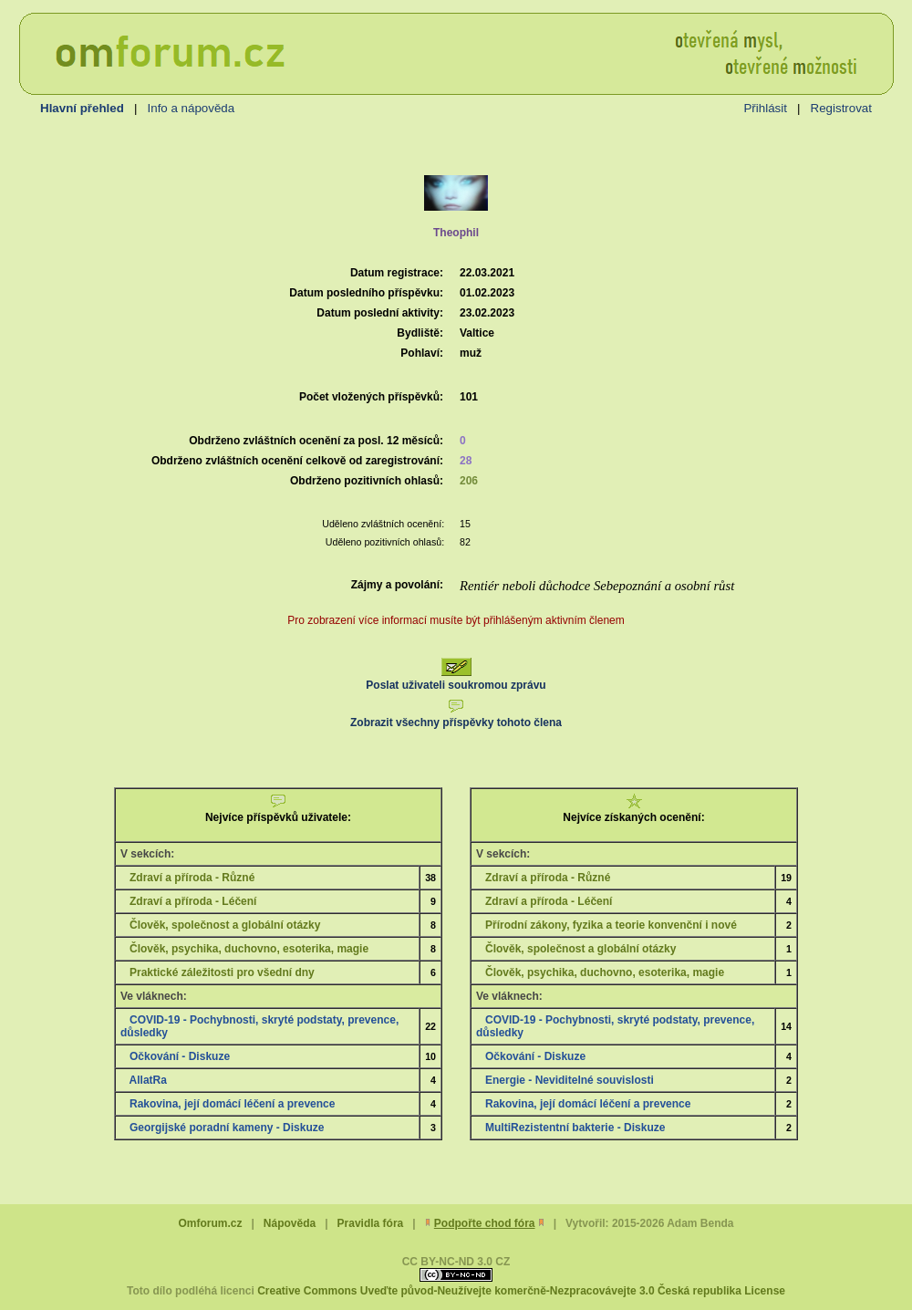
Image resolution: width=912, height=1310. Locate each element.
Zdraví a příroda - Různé (192, 877)
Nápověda (290, 1223)
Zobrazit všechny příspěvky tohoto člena (456, 716)
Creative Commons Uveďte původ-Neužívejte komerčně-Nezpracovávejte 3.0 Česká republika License (521, 1290)
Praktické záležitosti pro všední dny (222, 972)
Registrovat (841, 108)
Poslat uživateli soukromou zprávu (455, 678)
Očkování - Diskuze (180, 1056)
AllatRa (148, 1080)
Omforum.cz (210, 1223)
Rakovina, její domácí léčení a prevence (232, 1103)
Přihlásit (764, 108)
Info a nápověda (191, 108)
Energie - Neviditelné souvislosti (569, 1080)
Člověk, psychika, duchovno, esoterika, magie (249, 948)
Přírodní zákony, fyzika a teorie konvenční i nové (611, 925)
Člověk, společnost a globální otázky (225, 925)
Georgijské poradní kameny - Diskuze (227, 1127)
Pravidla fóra (370, 1223)
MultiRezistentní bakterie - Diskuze (575, 1127)
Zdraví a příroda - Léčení (193, 901)
